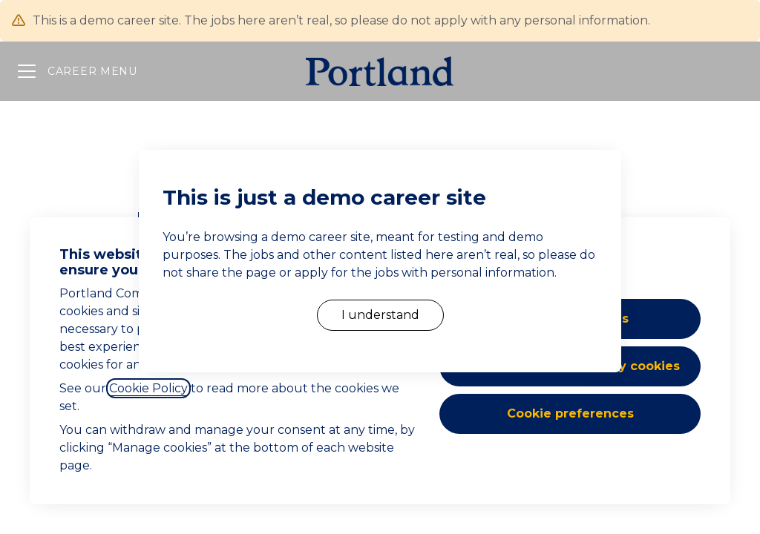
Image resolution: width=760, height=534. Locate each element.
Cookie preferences (570, 413)
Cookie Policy (148, 388)
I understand (380, 315)
